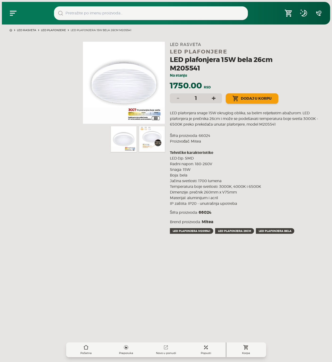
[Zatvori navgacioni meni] (13, 13)
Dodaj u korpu (252, 98)
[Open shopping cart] (288, 13)
